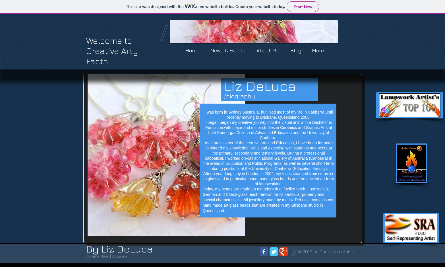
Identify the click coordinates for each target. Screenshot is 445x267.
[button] (254, 31)
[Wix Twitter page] (274, 251)
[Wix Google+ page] (284, 251)
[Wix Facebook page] (264, 251)
